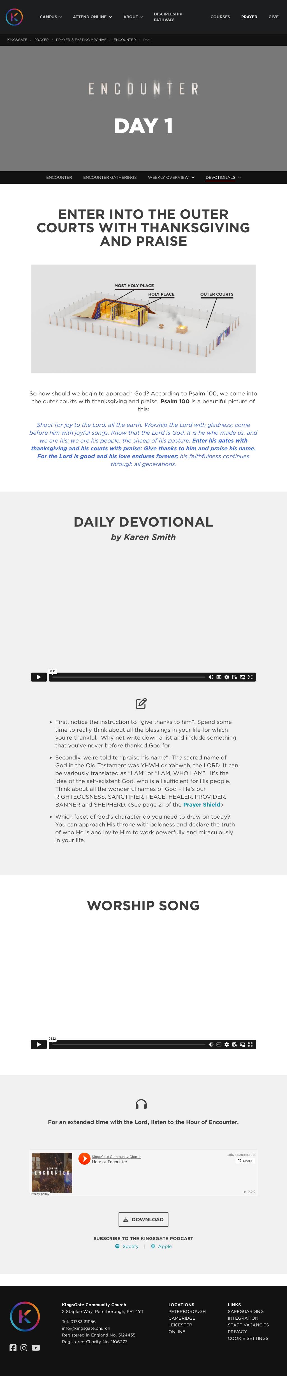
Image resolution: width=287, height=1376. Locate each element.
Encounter (125, 40)
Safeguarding (246, 1311)
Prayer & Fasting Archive (81, 40)
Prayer (41, 40)
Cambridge (181, 1318)
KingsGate (17, 40)
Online (176, 1331)
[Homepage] (18, 17)
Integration (243, 1318)
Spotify (126, 1246)
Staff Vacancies (248, 1325)
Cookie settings (248, 1338)
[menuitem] (50, 17)
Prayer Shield (202, 804)
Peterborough (187, 1311)
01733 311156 (83, 1321)
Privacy (237, 1331)
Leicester (180, 1325)
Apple (161, 1246)
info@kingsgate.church (86, 1328)
